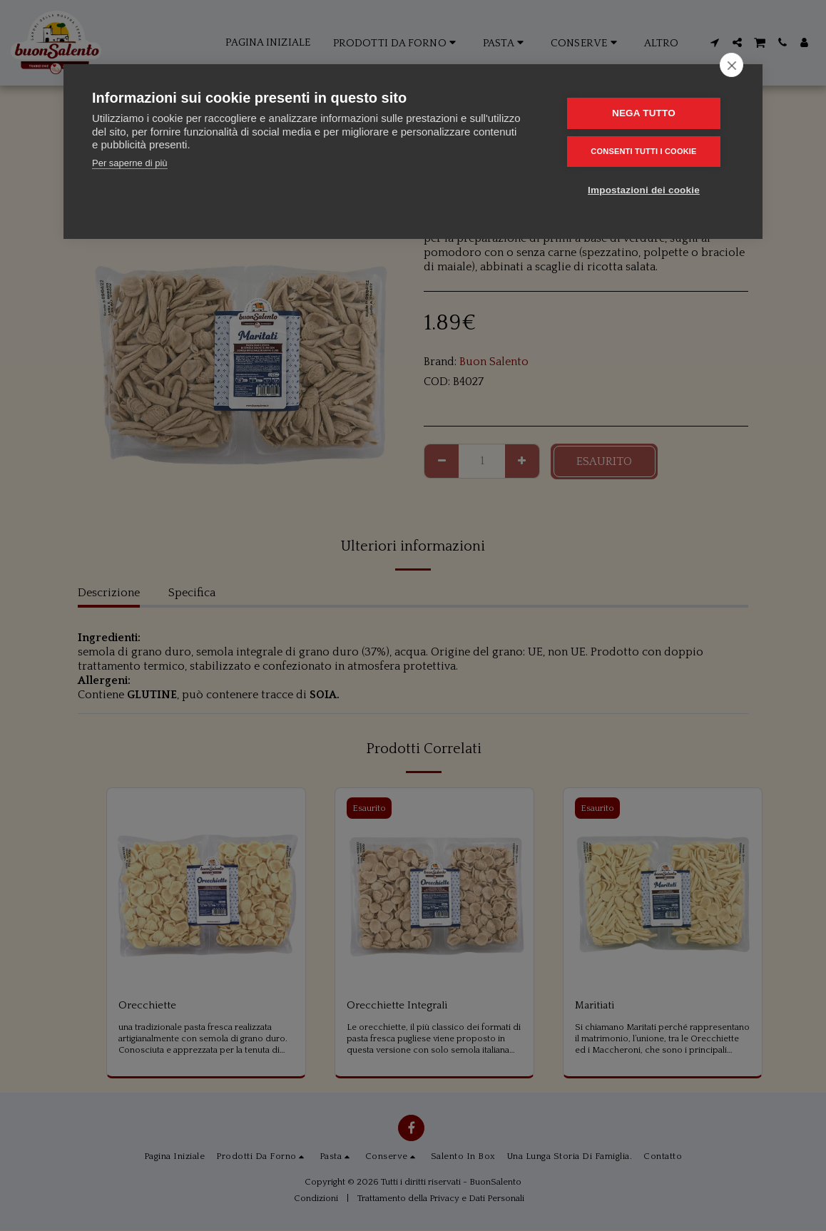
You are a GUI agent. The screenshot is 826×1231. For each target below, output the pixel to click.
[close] (731, 65)
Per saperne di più (130, 163)
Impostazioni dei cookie (648, 188)
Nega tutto (648, 113)
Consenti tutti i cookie (647, 150)
